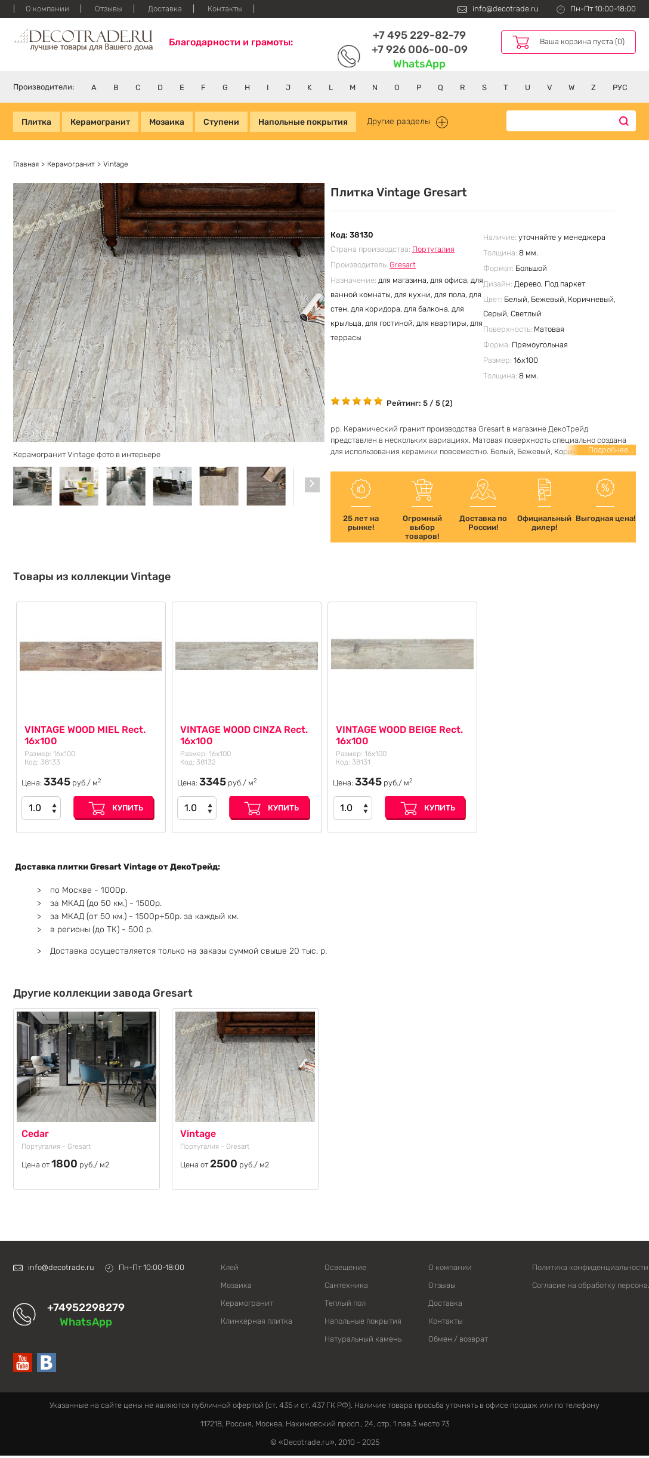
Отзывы (108, 8)
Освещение (345, 1267)
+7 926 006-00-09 (420, 49)
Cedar (35, 1133)
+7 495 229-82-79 (419, 35)
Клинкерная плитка (256, 1321)
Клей (230, 1267)
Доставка (165, 8)
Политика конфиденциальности (584, 1267)
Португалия (433, 249)
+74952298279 (86, 1307)
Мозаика (166, 122)
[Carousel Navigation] (312, 484)
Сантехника (346, 1285)
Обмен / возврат (458, 1338)
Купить (127, 807)
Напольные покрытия (303, 122)
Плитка (36, 122)
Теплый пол (345, 1303)
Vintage (198, 1133)
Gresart (403, 264)
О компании (47, 8)
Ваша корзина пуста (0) (582, 41)
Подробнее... (610, 449)
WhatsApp (419, 63)
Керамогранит (100, 122)
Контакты (225, 8)
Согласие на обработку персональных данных (584, 1285)
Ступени (221, 122)
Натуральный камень (362, 1338)
